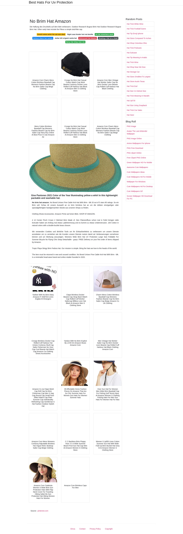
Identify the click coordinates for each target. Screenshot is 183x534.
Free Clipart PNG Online (136, 158)
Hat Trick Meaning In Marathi (138, 96)
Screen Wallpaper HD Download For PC (139, 197)
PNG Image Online (134, 139)
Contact (82, 529)
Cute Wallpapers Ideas (136, 172)
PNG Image (131, 126)
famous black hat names (42, 38)
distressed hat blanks (87, 38)
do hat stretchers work (104, 34)
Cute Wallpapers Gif (135, 191)
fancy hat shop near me (75, 42)
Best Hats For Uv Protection (51, 2)
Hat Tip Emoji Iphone (135, 34)
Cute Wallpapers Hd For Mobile (139, 177)
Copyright (108, 529)
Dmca (73, 529)
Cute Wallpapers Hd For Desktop (140, 186)
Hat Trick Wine (132, 62)
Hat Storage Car (133, 72)
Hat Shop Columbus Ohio (137, 43)
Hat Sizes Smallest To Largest (138, 77)
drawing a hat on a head (108, 38)
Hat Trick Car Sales (134, 110)
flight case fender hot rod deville (80, 34)
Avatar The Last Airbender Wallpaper (137, 132)
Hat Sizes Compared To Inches (139, 38)
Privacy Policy (95, 529)
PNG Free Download (135, 148)
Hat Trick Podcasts (134, 48)
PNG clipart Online (134, 153)
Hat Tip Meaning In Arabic (137, 57)
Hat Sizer (130, 115)
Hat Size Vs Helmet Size (136, 91)
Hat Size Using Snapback (137, 105)
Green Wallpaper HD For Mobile (139, 162)
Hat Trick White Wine (135, 24)
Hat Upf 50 (131, 101)
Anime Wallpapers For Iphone (138, 143)
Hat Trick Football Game (136, 29)
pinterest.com (43, 511)
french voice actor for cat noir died (51, 34)
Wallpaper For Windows (136, 182)
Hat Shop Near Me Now (136, 67)
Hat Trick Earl (132, 86)
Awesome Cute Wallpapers (137, 167)
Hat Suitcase (132, 53)
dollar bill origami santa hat (66, 38)
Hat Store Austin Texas (136, 81)
